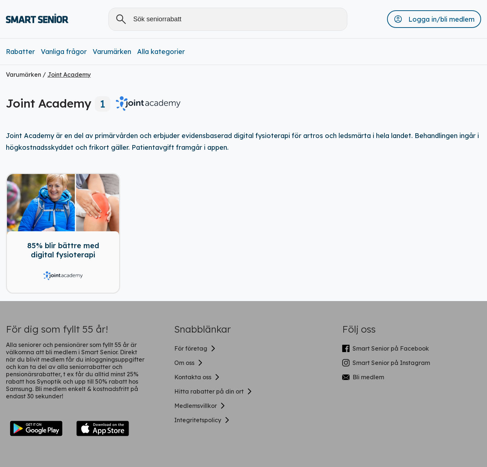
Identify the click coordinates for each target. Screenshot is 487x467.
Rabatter (20, 51)
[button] (434, 19)
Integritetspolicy (202, 420)
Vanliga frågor (64, 51)
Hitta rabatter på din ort (213, 391)
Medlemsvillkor (200, 405)
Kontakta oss (197, 377)
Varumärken (112, 51)
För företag (195, 348)
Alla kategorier (161, 51)
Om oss (188, 362)
